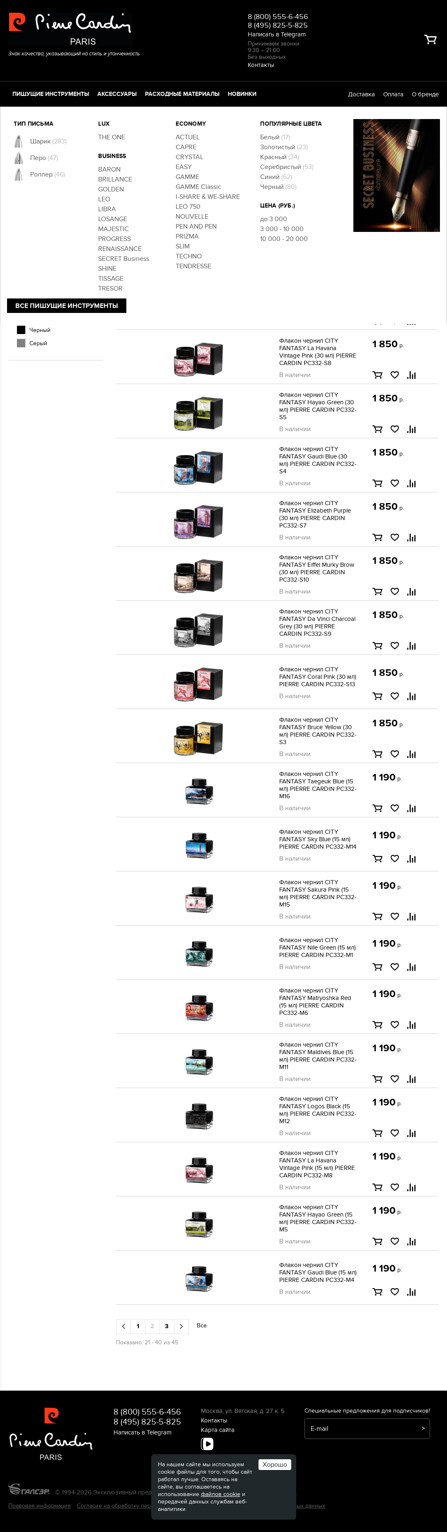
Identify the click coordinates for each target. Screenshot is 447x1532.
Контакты (261, 65)
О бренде (425, 94)
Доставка (361, 94)
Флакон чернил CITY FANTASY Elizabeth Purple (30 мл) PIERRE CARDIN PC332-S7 (315, 514)
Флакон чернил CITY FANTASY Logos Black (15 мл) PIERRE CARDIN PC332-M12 (318, 1110)
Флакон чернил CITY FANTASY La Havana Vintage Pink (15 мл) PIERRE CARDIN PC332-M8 (317, 1164)
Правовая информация (39, 1505)
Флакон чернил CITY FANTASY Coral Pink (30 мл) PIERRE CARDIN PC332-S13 (317, 677)
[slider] (19, 159)
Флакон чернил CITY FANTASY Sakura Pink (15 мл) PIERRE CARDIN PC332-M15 (318, 893)
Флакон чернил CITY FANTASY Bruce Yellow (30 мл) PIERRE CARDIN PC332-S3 (318, 731)
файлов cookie (220, 1494)
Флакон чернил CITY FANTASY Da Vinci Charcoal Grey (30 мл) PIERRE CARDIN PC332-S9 (317, 622)
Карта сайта (217, 1430)
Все (202, 190)
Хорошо (275, 1464)
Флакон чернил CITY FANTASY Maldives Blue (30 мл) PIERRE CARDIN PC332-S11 (318, 243)
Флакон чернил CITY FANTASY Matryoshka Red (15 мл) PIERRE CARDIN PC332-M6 (315, 1002)
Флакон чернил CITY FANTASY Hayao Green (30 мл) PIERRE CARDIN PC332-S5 (318, 406)
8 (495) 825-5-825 (278, 25)
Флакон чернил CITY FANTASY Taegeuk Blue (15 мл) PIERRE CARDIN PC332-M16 (318, 785)
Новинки (242, 94)
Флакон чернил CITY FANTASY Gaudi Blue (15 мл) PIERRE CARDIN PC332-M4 (318, 1272)
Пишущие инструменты (50, 94)
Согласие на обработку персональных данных (139, 1505)
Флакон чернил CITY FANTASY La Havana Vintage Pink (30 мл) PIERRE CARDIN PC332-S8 (317, 352)
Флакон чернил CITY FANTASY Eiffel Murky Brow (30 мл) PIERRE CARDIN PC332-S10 (316, 568)
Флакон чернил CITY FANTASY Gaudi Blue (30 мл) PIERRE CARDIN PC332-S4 (318, 460)
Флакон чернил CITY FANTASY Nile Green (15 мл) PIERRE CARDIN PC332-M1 (317, 947)
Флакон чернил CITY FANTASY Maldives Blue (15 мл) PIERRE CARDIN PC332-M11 (318, 1056)
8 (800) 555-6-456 (278, 16)
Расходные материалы (182, 94)
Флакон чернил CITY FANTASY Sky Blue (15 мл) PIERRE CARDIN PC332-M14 (317, 839)
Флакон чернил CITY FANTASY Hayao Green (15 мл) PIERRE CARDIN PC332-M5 (318, 1218)
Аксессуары (117, 94)
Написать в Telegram (277, 34)
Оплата (393, 94)
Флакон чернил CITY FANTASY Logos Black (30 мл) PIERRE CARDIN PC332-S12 (318, 298)
